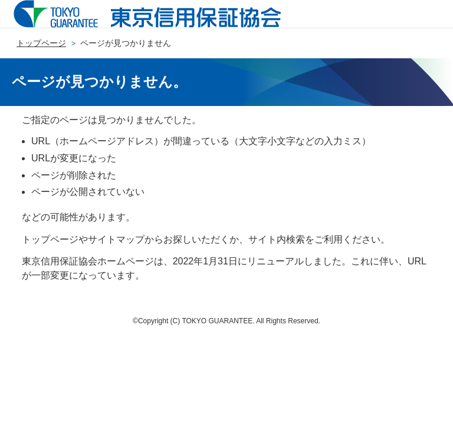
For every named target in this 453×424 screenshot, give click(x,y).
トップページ (41, 43)
